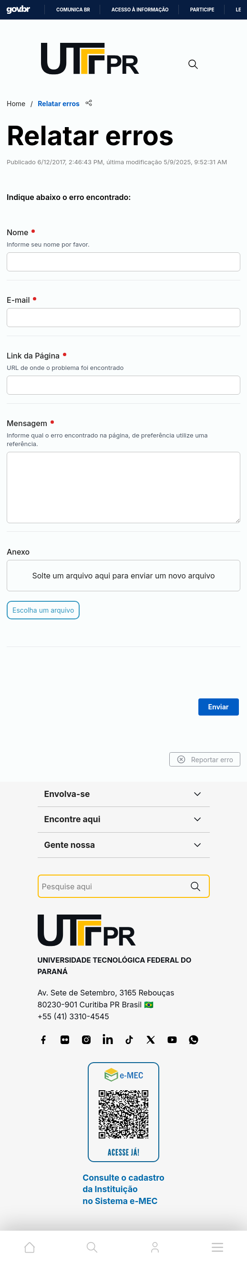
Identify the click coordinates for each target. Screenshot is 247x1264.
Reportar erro (204, 759)
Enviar (218, 707)
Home (16, 104)
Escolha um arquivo (43, 610)
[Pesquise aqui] (112, 887)
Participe (202, 9)
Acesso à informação (140, 9)
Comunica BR (73, 9)
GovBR (18, 9)
